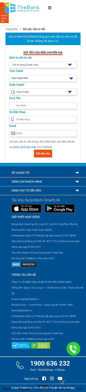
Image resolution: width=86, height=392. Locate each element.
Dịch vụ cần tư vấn (20, 57)
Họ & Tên (14, 98)
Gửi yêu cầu (43, 153)
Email (12, 126)
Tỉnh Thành (16, 71)
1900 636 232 (50, 363)
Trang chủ (12, 29)
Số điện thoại (17, 112)
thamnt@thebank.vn (21, 310)
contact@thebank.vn (28, 299)
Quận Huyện (16, 84)
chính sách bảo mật (24, 147)
